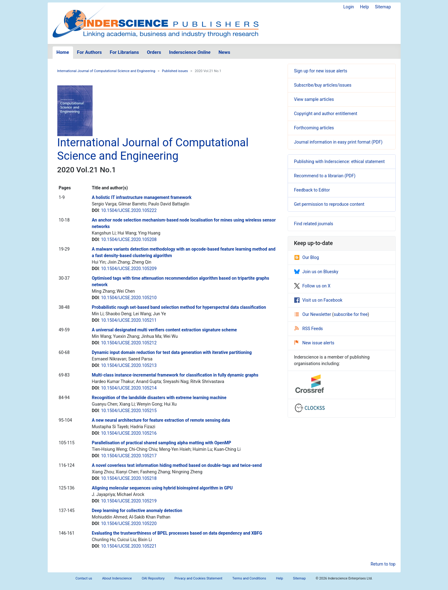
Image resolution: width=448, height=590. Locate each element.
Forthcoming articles (314, 127)
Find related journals (313, 223)
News (224, 52)
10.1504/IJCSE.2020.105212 (129, 342)
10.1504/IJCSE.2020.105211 (129, 320)
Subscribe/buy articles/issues (322, 85)
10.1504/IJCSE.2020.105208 (129, 239)
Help (364, 6)
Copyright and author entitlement (325, 113)
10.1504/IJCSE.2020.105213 (129, 365)
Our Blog (306, 257)
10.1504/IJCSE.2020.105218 (129, 478)
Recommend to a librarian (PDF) (325, 175)
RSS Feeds (308, 328)
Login (348, 6)
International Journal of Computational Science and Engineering (106, 71)
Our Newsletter (313, 314)
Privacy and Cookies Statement (199, 578)
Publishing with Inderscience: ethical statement (339, 161)
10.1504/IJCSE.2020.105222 (129, 210)
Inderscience (190, 52)
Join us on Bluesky (316, 271)
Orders (154, 52)
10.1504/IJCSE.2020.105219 (129, 500)
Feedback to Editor (312, 189)
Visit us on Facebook (318, 300)
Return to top (383, 564)
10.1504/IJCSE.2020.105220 (129, 523)
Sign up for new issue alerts (320, 70)
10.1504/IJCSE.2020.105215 (129, 410)
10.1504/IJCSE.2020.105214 (129, 387)
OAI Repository (153, 578)
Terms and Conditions (249, 578)
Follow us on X (312, 285)
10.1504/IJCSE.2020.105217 (129, 455)
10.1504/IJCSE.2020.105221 (129, 546)
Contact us (84, 578)
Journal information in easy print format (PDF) (338, 142)
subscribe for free (351, 314)
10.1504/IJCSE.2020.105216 (129, 433)
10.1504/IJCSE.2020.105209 (129, 268)
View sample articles (314, 99)
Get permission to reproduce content (329, 204)
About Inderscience (117, 578)
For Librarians (124, 52)
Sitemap (383, 6)
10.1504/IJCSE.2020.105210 (129, 297)
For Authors (89, 52)
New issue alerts (314, 342)
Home (62, 52)
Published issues (175, 71)
